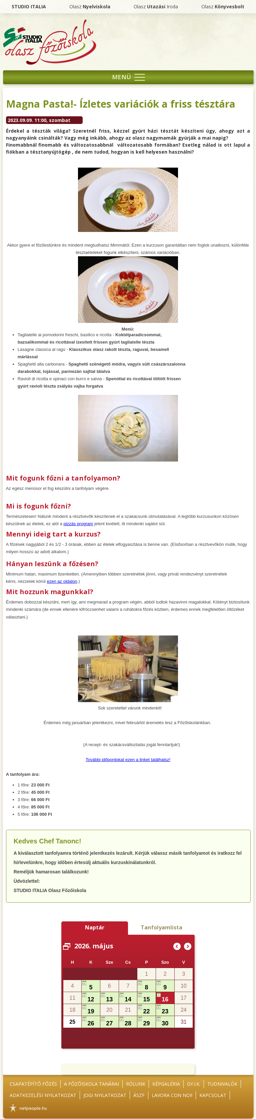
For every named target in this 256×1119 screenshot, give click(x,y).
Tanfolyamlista (161, 927)
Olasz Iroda (156, 6)
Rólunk (135, 1084)
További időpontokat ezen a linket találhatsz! (128, 759)
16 (165, 999)
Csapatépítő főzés (33, 1084)
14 (128, 999)
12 (91, 999)
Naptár (94, 927)
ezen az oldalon (62, 581)
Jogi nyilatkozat (104, 1095)
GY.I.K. (193, 1084)
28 (91, 975)
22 (146, 1011)
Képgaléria (166, 1084)
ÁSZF (139, 1095)
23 (165, 1011)
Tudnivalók (222, 1084)
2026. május (93, 945)
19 (91, 1011)
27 (109, 1023)
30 (165, 1023)
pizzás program (78, 523)
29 (146, 1023)
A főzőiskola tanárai (91, 1084)
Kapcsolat (212, 1095)
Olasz (89, 6)
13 (109, 999)
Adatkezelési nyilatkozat (43, 1095)
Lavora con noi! (172, 1095)
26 (91, 1023)
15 (146, 999)
